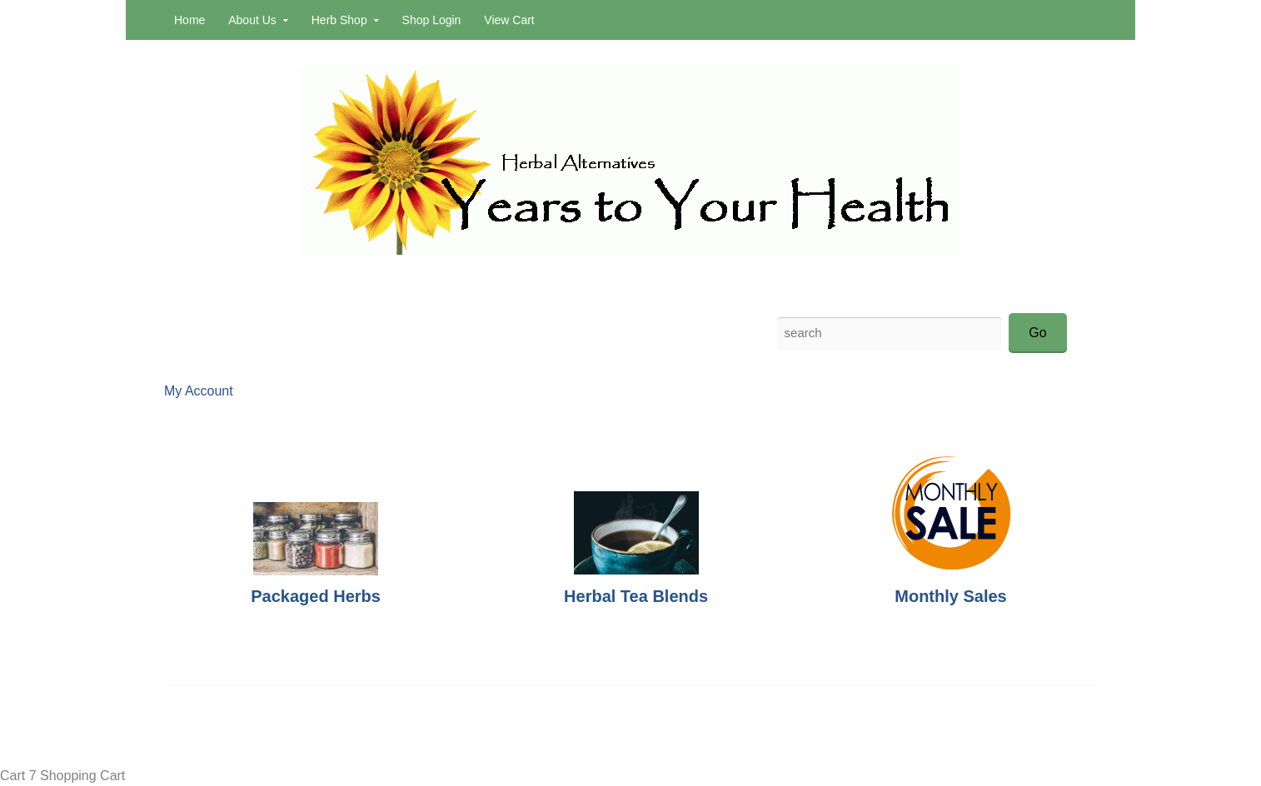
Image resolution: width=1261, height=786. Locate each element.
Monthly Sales (950, 596)
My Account (198, 391)
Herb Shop (339, 20)
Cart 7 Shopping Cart (62, 776)
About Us (252, 20)
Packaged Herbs (316, 596)
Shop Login (431, 20)
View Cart (509, 20)
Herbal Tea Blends (636, 596)
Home (189, 20)
